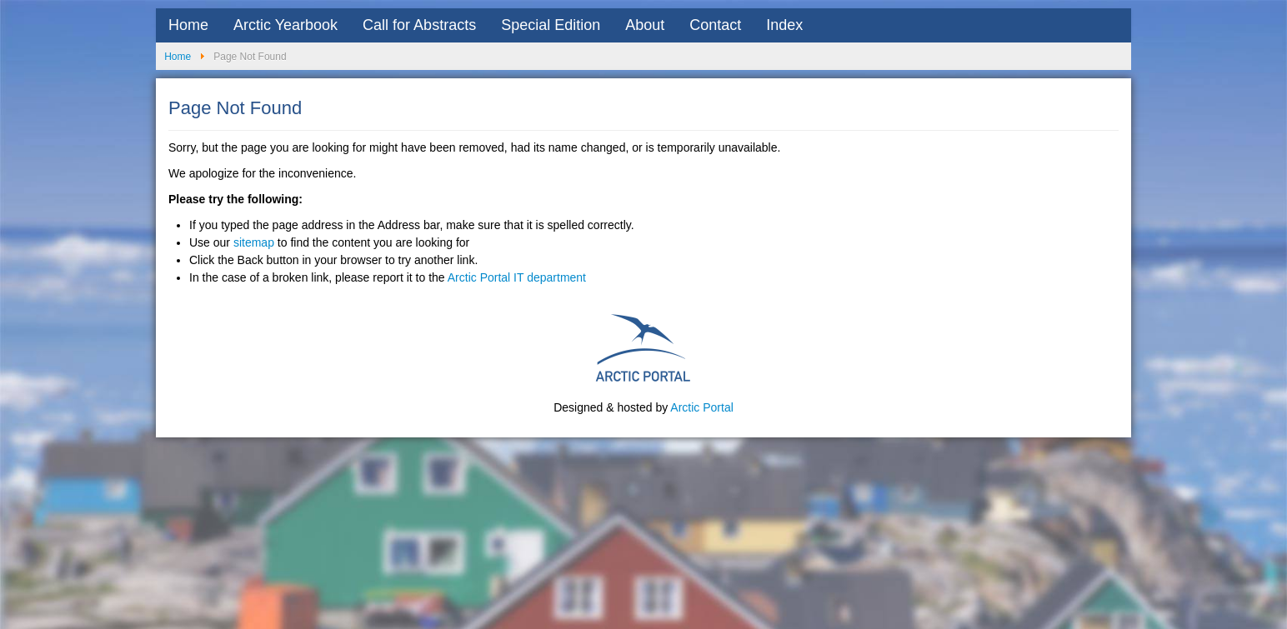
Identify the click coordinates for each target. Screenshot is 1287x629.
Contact (715, 25)
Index (784, 25)
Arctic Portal (701, 407)
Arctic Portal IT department (517, 277)
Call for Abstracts (419, 25)
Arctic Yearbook (285, 25)
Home (188, 25)
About (644, 25)
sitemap (253, 242)
